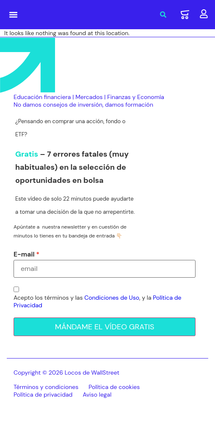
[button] (13, 15)
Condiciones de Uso (111, 297)
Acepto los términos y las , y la (98, 301)
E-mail (24, 254)
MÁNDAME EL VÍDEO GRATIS (104, 327)
